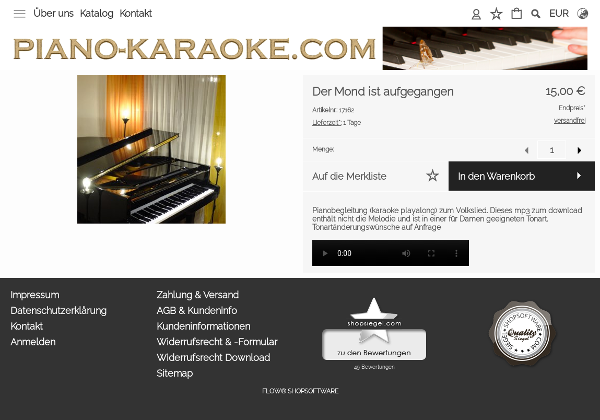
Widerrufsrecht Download (213, 357)
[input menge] (551, 150)
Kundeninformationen (203, 326)
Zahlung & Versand (198, 294)
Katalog (96, 13)
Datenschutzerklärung (58, 310)
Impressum (34, 294)
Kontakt (136, 13)
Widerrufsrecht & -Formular (217, 341)
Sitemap (175, 373)
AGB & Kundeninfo (197, 310)
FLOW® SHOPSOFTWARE (300, 391)
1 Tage (336, 122)
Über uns (53, 13)
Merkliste (496, 13)
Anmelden (476, 13)
